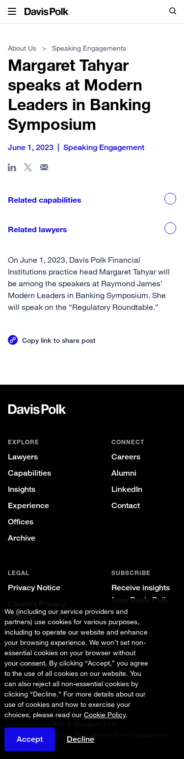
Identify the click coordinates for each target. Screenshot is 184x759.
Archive (21, 538)
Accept (30, 739)
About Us (22, 48)
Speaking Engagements (89, 48)
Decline (80, 739)
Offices (20, 521)
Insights (21, 489)
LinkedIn (126, 489)
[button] (12, 12)
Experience (28, 505)
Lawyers (23, 456)
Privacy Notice (34, 587)
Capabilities (29, 473)
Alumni (123, 473)
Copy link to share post (59, 340)
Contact (125, 505)
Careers (125, 456)
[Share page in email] (44, 169)
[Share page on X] (28, 169)
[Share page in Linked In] (12, 169)
